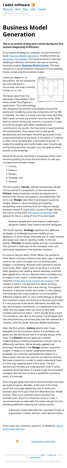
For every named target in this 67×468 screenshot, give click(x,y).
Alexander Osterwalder (15, 59)
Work (18, 9)
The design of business (40, 212)
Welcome (8, 9)
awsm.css (52, 455)
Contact (42, 9)
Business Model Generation (24, 55)
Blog (25, 9)
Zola (42, 455)
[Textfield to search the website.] (23, 13)
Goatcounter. (35, 457)
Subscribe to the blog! (29, 441)
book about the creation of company (34, 280)
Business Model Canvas (35, 65)
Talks (33, 9)
